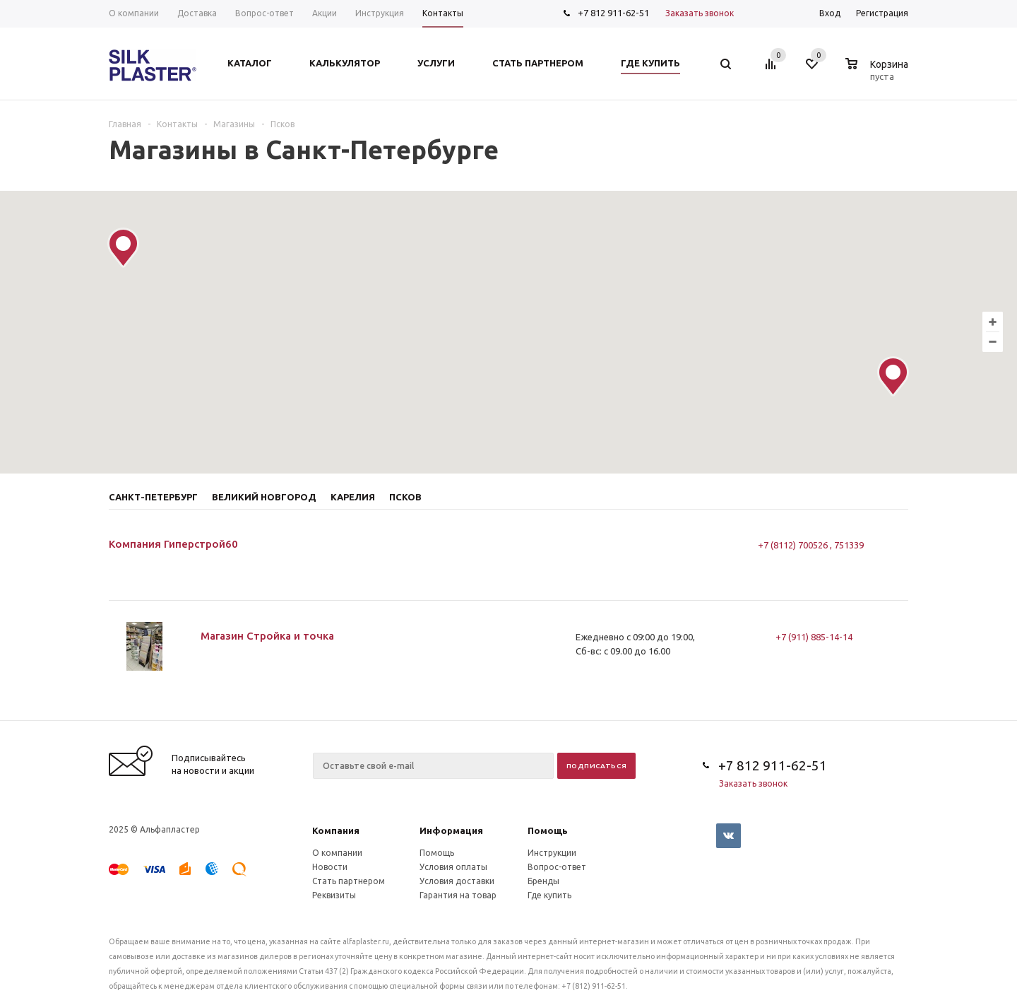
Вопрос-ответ (557, 866)
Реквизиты (334, 895)
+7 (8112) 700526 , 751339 (811, 545)
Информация (451, 830)
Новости (329, 866)
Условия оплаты (453, 866)
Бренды (543, 881)
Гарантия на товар (458, 895)
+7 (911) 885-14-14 (813, 637)
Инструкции (552, 852)
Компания (335, 830)
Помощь (548, 830)
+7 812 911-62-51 (613, 13)
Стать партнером (348, 881)
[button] (893, 376)
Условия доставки (457, 881)
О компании (337, 852)
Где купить (549, 895)
